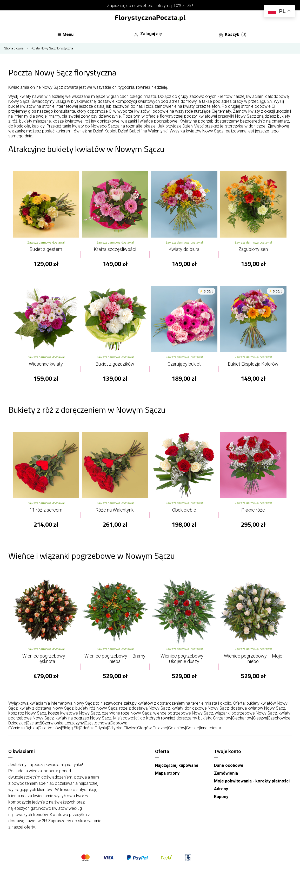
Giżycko (115, 727)
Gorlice (192, 727)
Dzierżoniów (50, 727)
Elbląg (67, 727)
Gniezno (159, 727)
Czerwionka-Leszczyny (63, 723)
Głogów (144, 727)
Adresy (221, 788)
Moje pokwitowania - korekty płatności (252, 781)
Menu (65, 34)
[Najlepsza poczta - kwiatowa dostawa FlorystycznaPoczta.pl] (150, 18)
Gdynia (101, 727)
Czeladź (34, 723)
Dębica (31, 727)
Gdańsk (87, 727)
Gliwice (129, 727)
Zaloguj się (148, 33)
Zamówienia (226, 773)
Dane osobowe (228, 765)
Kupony (221, 796)
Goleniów (176, 727)
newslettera (143, 5)
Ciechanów (242, 718)
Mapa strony (167, 773)
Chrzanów (222, 718)
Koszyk (232, 35)
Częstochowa (97, 723)
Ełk (76, 727)
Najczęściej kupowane (176, 765)
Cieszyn (260, 718)
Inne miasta (210, 727)
